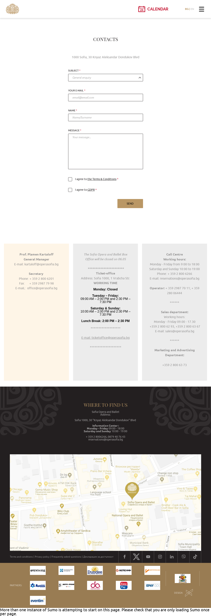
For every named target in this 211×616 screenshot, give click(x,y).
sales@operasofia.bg (179, 331)
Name (71, 110)
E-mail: (160, 331)
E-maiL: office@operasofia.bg (36, 288)
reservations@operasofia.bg (179, 278)
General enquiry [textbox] (81, 77)
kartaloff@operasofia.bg (41, 264)
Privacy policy (42, 557)
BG (187, 9)
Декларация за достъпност (98, 557)
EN (192, 9)
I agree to (92, 179)
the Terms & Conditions (101, 179)
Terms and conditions (21, 557)
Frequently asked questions (66, 557)
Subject (73, 70)
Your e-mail (76, 90)
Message (73, 130)
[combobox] (105, 77)
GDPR (91, 189)
